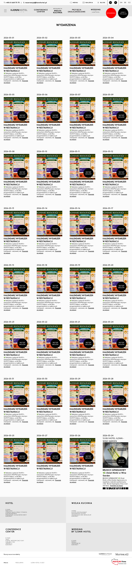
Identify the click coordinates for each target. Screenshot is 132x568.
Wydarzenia (111, 13)
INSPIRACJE (76, 543)
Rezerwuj (115, 488)
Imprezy (9, 543)
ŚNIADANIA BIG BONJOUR (81, 515)
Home (74, 511)
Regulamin (19, 562)
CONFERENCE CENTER (13, 530)
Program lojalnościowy (16, 515)
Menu (74, 542)
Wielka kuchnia (82, 503)
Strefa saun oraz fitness (16, 512)
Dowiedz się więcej (116, 485)
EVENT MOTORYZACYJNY (15, 540)
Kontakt (9, 516)
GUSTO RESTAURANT (79, 512)
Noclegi (9, 511)
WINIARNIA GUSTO (79, 513)
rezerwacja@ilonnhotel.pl (36, 2)
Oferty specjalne (123, 13)
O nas (74, 540)
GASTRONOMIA (11, 513)
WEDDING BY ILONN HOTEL (81, 531)
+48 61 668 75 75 (13, 2)
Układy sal (10, 542)
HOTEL (9, 503)
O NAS (8, 509)
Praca (6, 562)
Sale (7, 539)
